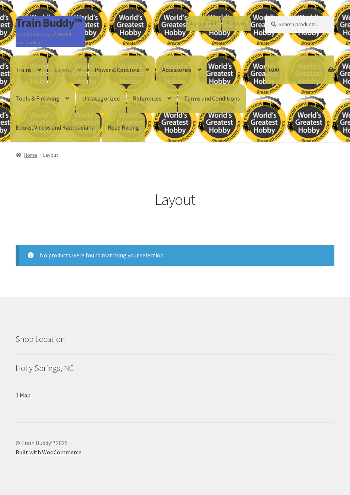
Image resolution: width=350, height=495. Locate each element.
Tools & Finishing (38, 98)
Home (30, 155)
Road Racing (123, 127)
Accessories (177, 69)
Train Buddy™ (49, 22)
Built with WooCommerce (48, 452)
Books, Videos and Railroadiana (55, 127)
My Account (203, 23)
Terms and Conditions (212, 98)
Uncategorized (101, 98)
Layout (63, 69)
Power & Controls (116, 69)
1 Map (23, 395)
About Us (237, 23)
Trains (24, 69)
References (147, 98)
